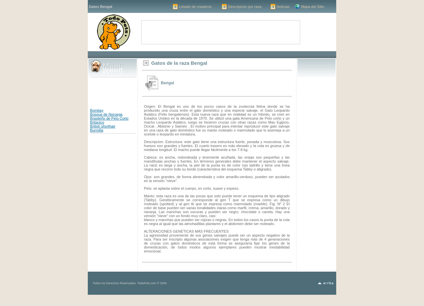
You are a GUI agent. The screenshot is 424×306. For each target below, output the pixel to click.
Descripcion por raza (244, 7)
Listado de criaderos (195, 7)
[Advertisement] (212, 54)
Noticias (283, 7)
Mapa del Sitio (312, 7)
